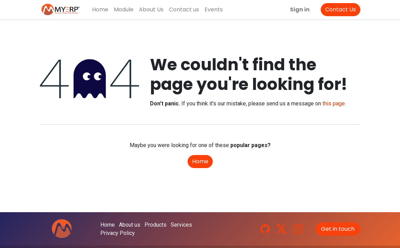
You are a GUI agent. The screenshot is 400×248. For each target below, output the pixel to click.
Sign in (300, 9)
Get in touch (337, 229)
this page (333, 103)
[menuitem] (100, 10)
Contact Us (340, 9)
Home (200, 161)
